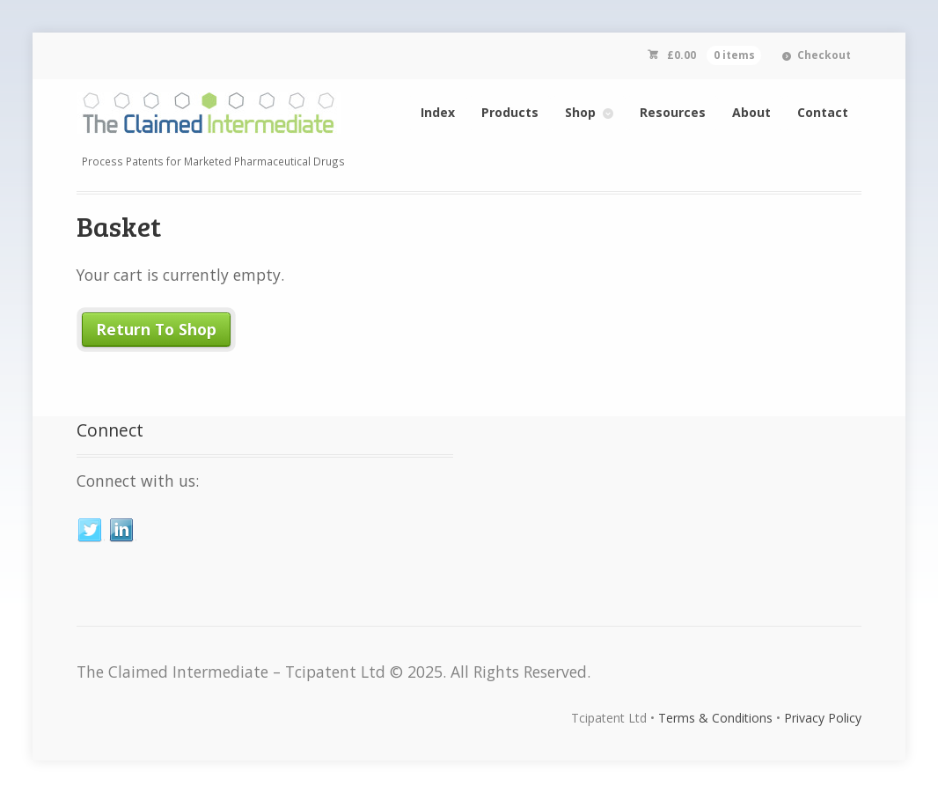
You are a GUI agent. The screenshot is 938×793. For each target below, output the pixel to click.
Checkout (824, 55)
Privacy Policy (822, 717)
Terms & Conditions (715, 717)
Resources (673, 112)
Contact (822, 112)
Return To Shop (156, 329)
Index (438, 112)
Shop (580, 112)
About (751, 112)
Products (510, 112)
